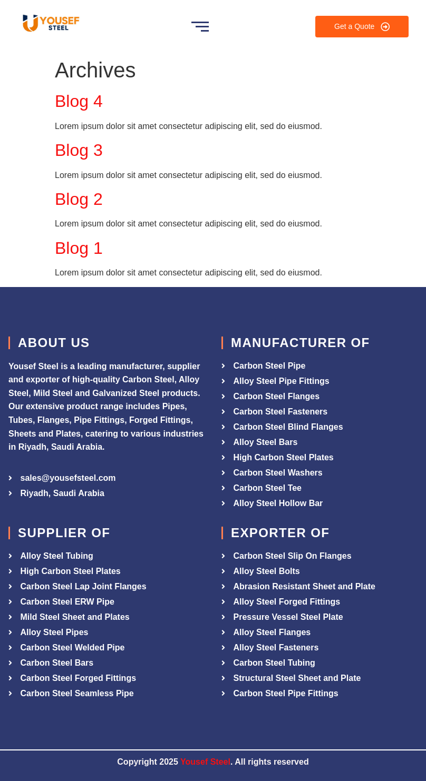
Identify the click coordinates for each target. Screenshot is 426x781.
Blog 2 (79, 199)
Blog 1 (79, 248)
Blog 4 (79, 101)
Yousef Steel (205, 761)
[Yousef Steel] (50, 24)
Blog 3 (79, 150)
